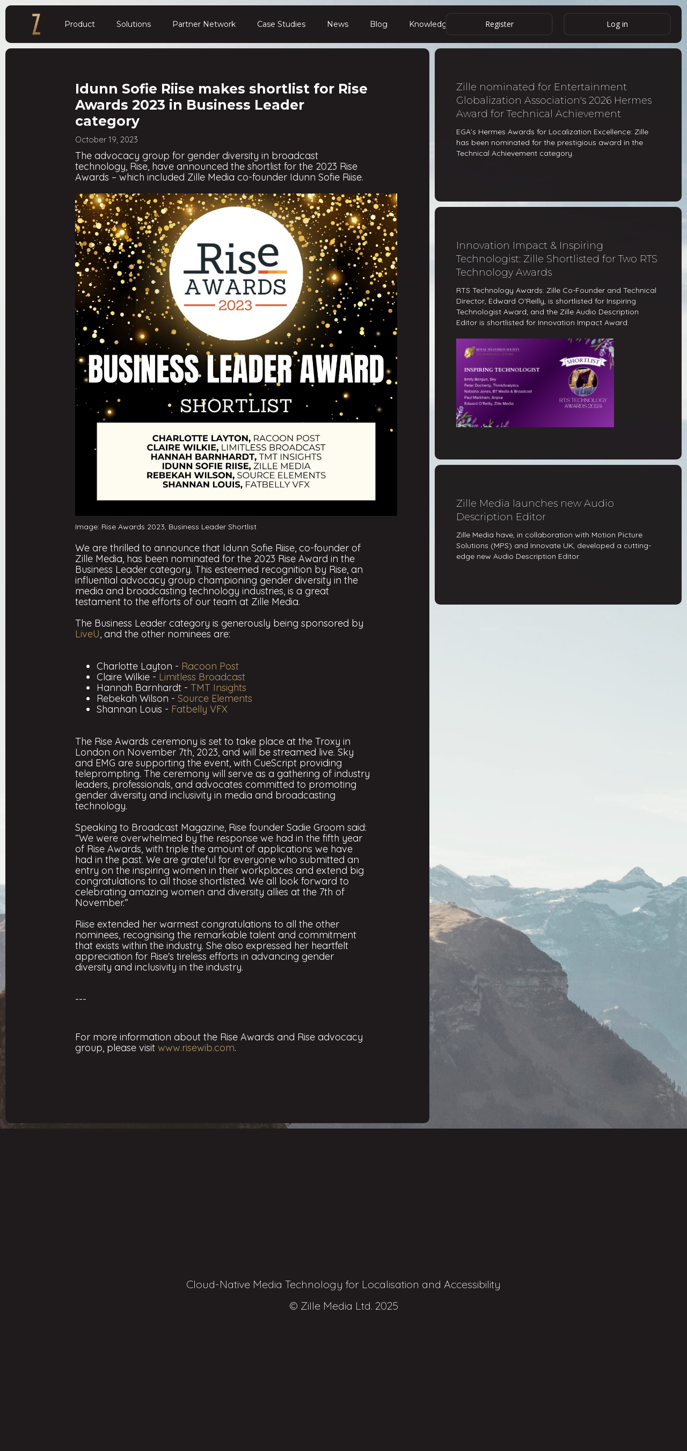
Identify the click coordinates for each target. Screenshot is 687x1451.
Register (499, 24)
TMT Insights (218, 687)
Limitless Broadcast (202, 677)
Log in (617, 24)
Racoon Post (210, 666)
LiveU (87, 634)
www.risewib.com (196, 1047)
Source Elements (215, 698)
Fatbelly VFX (199, 709)
